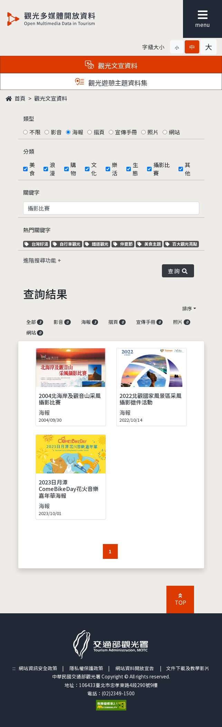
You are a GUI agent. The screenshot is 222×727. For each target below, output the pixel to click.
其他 (187, 169)
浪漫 (52, 169)
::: (14, 668)
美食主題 (150, 244)
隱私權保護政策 (86, 668)
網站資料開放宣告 (134, 668)
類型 (28, 118)
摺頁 (99, 132)
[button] (176, 46)
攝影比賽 (161, 169)
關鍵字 (31, 192)
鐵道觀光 (97, 244)
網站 (174, 132)
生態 (135, 169)
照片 (152, 132)
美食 (32, 169)
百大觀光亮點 (181, 244)
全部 (35, 321)
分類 (28, 151)
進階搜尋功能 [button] (40, 260)
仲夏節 (123, 244)
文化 (94, 169)
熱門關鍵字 (37, 230)
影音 (56, 132)
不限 (34, 132)
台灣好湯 (37, 244)
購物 (73, 169)
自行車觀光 (66, 244)
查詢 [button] (178, 271)
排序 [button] (187, 308)
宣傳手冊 (126, 132)
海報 (77, 132)
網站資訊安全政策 (38, 668)
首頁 (16, 98)
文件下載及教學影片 (188, 668)
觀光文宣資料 (50, 98)
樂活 (114, 169)
